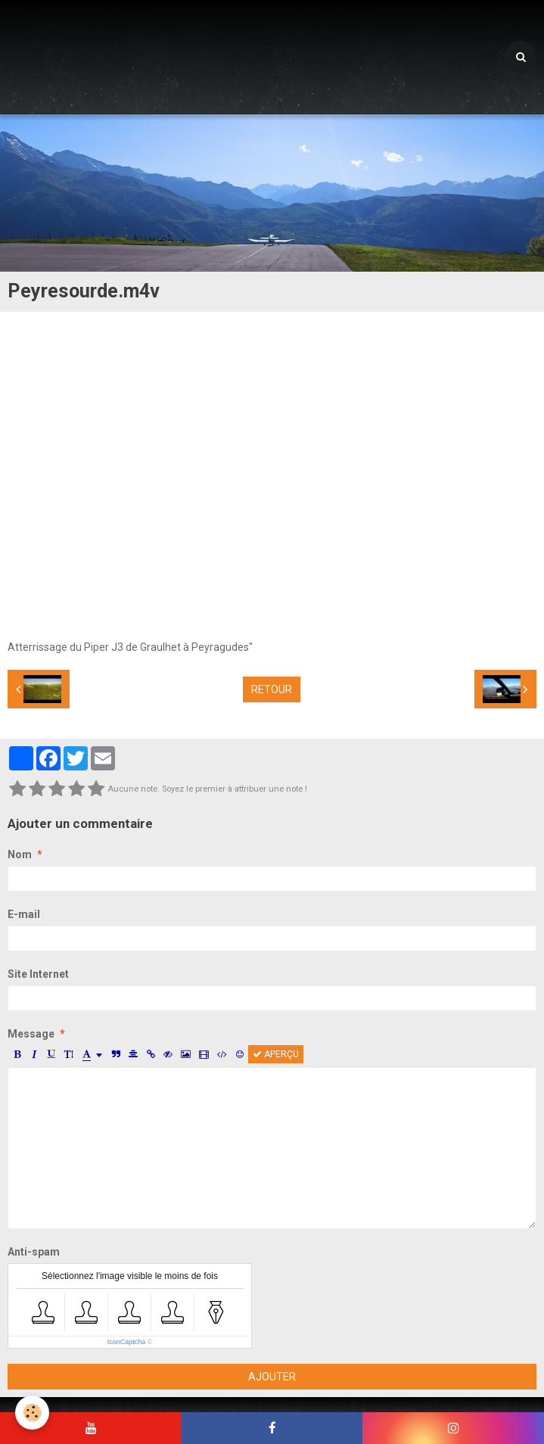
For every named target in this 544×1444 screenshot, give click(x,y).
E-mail (24, 914)
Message (31, 1034)
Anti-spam (34, 1252)
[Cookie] (32, 1413)
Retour (271, 689)
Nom (20, 854)
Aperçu (276, 1054)
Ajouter (272, 1377)
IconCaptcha (126, 1342)
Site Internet (38, 974)
